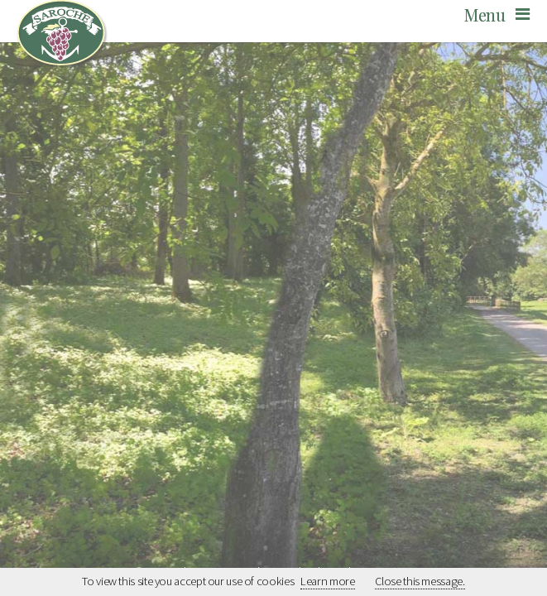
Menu (484, 14)
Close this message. (420, 581)
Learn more (327, 581)
